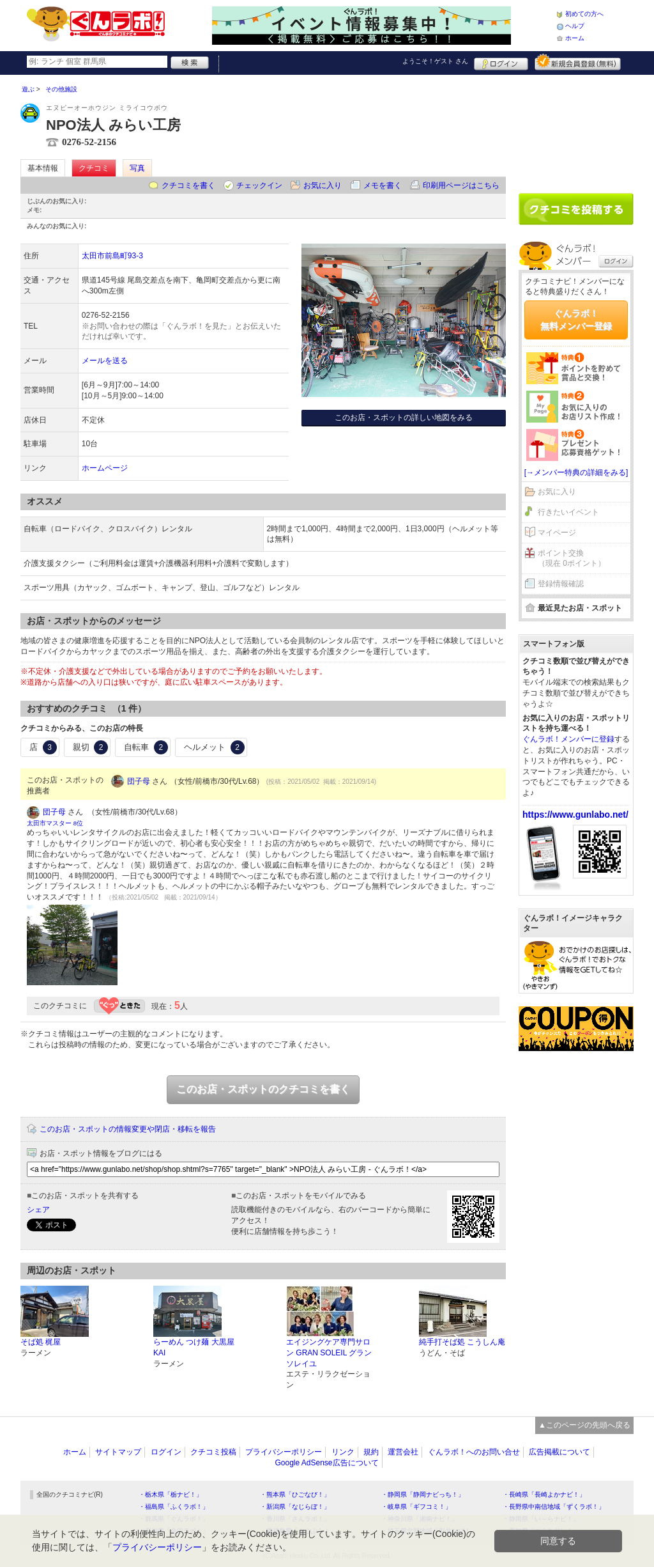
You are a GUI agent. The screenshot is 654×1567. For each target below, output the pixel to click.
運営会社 (403, 1451)
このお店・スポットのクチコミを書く (263, 1089)
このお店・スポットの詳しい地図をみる (404, 417)
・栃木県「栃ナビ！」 (170, 1494)
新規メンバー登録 (578, 62)
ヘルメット (214, 747)
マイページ (557, 532)
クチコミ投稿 (213, 1451)
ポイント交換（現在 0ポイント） (571, 558)
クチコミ (94, 168)
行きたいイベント (568, 512)
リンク (342, 1451)
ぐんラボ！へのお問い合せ (474, 1451)
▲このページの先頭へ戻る (584, 1425)
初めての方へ (584, 13)
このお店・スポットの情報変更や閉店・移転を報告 (128, 1129)
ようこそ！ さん (435, 61)
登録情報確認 (561, 583)
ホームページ (105, 468)
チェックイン (259, 185)
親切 (91, 747)
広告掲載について (559, 1451)
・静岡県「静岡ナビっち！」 (422, 1494)
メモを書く (382, 185)
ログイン (501, 62)
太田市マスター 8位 (55, 823)
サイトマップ (118, 1451)
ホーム (574, 38)
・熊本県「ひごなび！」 (295, 1494)
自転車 (146, 747)
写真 (137, 168)
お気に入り (322, 185)
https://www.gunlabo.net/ (575, 814)
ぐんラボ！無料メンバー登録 (576, 319)
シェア (38, 1209)
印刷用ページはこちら (461, 185)
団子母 (138, 781)
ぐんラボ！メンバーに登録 (568, 739)
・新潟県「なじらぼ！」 (295, 1506)
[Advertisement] (576, 129)
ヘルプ (574, 25)
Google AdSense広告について (326, 1462)
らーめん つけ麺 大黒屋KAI (193, 1347)
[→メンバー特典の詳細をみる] (576, 472)
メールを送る (105, 360)
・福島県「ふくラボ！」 (174, 1506)
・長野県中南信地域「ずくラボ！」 (554, 1506)
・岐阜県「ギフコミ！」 (416, 1506)
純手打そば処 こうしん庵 (462, 1341)
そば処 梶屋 (40, 1341)
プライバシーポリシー (283, 1451)
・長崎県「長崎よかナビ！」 (544, 1494)
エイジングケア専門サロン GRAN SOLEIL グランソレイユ (329, 1352)
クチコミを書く (188, 185)
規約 (371, 1451)
